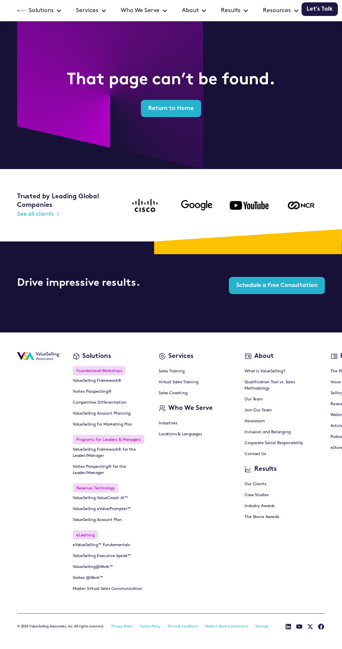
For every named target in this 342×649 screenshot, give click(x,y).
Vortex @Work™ (88, 578)
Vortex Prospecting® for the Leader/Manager (99, 470)
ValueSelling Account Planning (102, 413)
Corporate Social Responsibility (274, 443)
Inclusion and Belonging (267, 432)
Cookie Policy (150, 626)
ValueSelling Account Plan (97, 520)
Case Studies (256, 495)
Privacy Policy (122, 626)
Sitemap (261, 626)
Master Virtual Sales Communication (107, 589)
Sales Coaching (173, 393)
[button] (45, 10)
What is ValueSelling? (265, 371)
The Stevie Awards (262, 517)
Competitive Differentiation (100, 402)
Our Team (254, 399)
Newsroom (255, 421)
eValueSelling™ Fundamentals (101, 545)
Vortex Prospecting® (92, 392)
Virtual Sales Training (178, 382)
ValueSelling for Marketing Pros (102, 424)
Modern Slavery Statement (226, 626)
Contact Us (255, 454)
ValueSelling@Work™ (93, 567)
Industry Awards (260, 506)
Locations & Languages (180, 434)
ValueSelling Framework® (97, 381)
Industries (168, 423)
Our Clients (255, 484)
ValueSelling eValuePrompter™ (102, 509)
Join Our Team (258, 410)
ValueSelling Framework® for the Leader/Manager (104, 452)
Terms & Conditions (183, 626)
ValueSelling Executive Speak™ (102, 556)
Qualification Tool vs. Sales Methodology (270, 385)
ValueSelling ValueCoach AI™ (100, 498)
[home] (21, 10)
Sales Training (172, 371)
